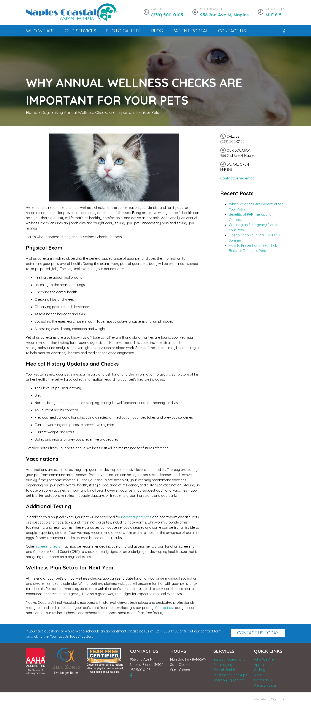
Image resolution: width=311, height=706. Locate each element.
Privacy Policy (265, 685)
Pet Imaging (222, 664)
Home (31, 112)
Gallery (259, 670)
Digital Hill (278, 699)
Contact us (164, 607)
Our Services (80, 30)
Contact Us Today (257, 632)
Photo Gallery (123, 30)
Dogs (46, 112)
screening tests (48, 546)
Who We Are (40, 30)
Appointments (265, 664)
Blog (157, 30)
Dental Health (224, 670)
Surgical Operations (229, 659)
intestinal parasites (136, 517)
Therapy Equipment (229, 680)
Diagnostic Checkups (230, 675)
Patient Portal (190, 30)
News (258, 675)
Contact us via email (237, 178)
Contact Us (232, 30)
